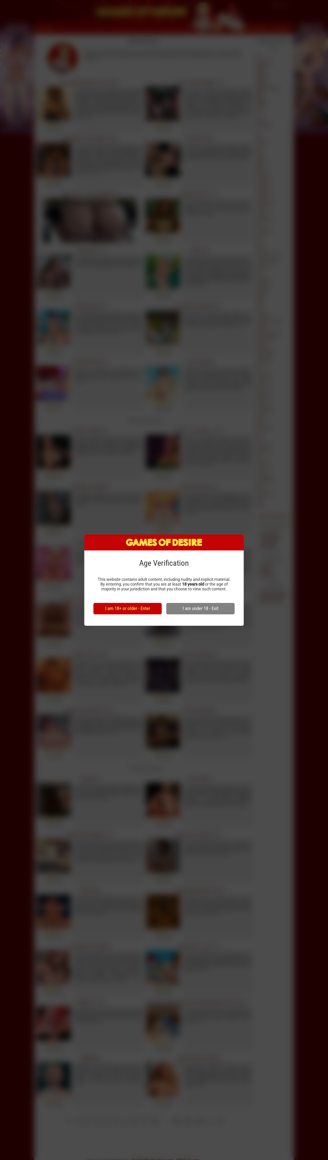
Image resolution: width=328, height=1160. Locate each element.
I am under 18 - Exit (200, 608)
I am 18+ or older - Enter (127, 608)
